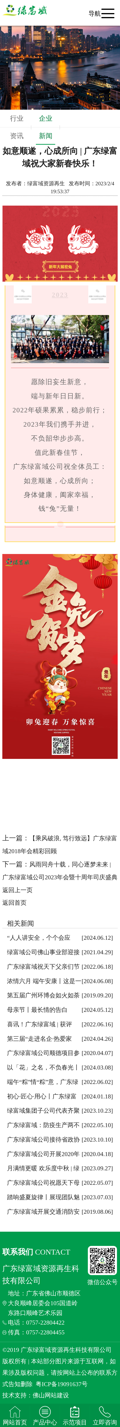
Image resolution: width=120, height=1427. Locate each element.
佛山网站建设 (51, 1395)
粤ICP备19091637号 (61, 1384)
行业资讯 (17, 127)
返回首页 (14, 902)
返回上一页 (17, 890)
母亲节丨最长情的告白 (37, 1009)
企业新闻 (45, 130)
